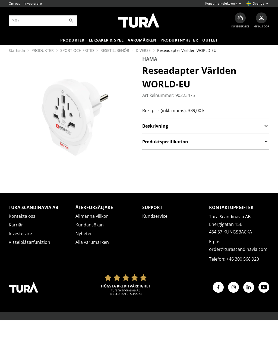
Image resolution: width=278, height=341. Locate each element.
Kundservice (155, 216)
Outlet (210, 40)
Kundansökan (89, 225)
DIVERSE (143, 50)
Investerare (33, 3)
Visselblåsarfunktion (29, 242)
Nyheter (83, 233)
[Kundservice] (240, 20)
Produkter (72, 40)
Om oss (14, 3)
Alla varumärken (92, 242)
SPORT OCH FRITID (77, 50)
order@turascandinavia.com (238, 249)
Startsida (17, 50)
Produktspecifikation (205, 141)
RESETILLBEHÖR (114, 50)
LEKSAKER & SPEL (106, 40)
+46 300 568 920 (242, 259)
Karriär (16, 225)
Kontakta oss (22, 216)
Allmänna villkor (91, 216)
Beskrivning (205, 126)
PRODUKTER (42, 50)
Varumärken (142, 40)
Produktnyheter (179, 40)
